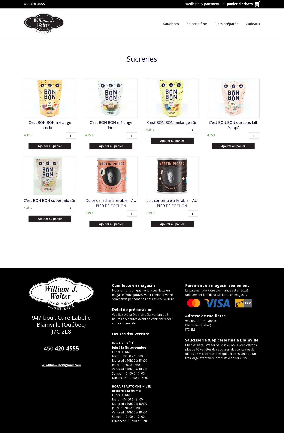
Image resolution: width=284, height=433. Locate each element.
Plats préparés (226, 23)
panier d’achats (240, 4)
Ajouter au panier (50, 146)
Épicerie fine (196, 23)
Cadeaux (253, 23)
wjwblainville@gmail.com (61, 365)
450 (34, 4)
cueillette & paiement (201, 4)
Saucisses (171, 23)
